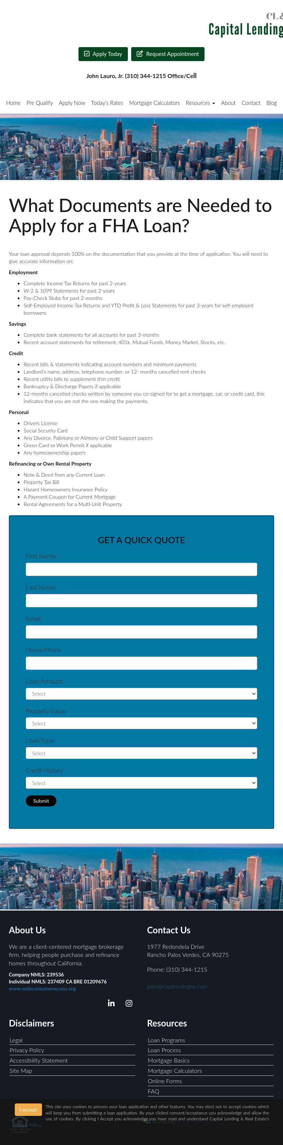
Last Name (42, 587)
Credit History (46, 770)
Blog (271, 102)
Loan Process (164, 1049)
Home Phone (45, 650)
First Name (42, 556)
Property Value (47, 711)
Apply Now (72, 102)
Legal (16, 1039)
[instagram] (127, 1004)
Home (13, 102)
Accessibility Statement (39, 1060)
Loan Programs (166, 1039)
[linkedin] (110, 1004)
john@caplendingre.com (177, 986)
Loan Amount (46, 681)
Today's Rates (107, 102)
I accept (28, 1109)
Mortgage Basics (168, 1060)
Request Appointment (168, 53)
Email (35, 618)
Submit (41, 801)
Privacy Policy (27, 1049)
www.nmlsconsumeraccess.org (42, 989)
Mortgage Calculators (154, 102)
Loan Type (41, 740)
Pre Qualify (40, 102)
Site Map (21, 1070)
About (228, 102)
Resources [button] (200, 102)
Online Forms (165, 1080)
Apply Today (103, 53)
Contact (251, 102)
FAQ (153, 1091)
